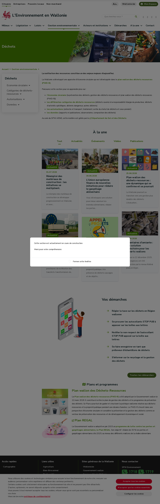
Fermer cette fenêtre (82, 262)
